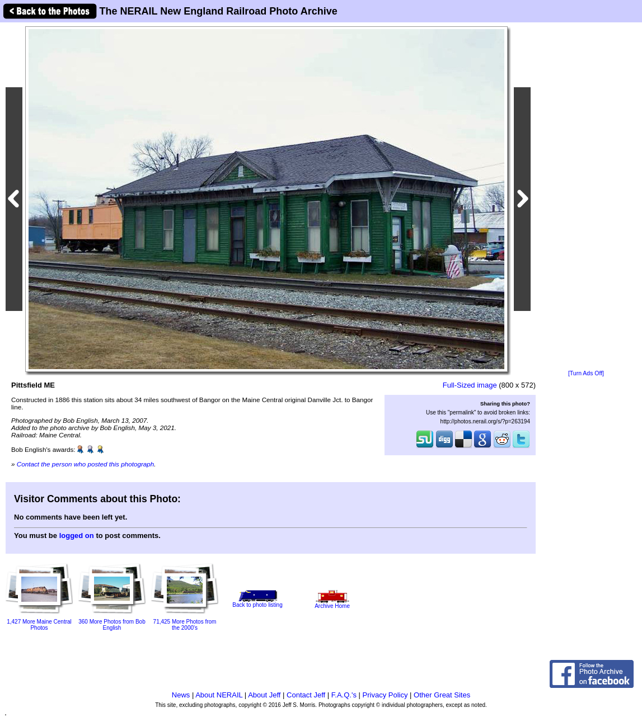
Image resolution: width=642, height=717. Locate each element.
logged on (76, 535)
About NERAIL (218, 695)
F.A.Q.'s (344, 695)
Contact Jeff (306, 695)
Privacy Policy (385, 695)
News (181, 695)
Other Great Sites (442, 695)
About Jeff (264, 695)
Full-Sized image (470, 385)
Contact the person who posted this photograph (85, 464)
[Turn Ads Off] (586, 373)
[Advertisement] (586, 197)
